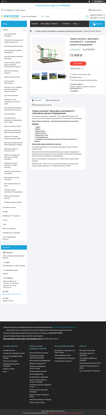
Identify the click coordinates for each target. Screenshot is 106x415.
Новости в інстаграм (10, 361)
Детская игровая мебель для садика (12, 172)
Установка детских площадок (65, 358)
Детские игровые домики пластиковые (13, 51)
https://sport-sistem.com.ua (12, 294)
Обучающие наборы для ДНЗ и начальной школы (12, 131)
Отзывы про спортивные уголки (14, 353)
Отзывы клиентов (9, 350)
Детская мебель (9, 114)
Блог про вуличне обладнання (90, 371)
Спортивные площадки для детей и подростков (13, 41)
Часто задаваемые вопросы (9, 238)
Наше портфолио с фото (63, 355)
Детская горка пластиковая (9, 82)
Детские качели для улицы (39, 353)
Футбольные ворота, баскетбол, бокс (11, 150)
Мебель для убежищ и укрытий (11, 197)
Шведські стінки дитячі (37, 363)
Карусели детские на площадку (40, 399)
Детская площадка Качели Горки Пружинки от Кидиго (13, 144)
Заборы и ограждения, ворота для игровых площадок (12, 157)
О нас (4, 224)
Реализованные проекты (63, 361)
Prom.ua (62, 411)
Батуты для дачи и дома (12, 126)
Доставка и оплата (9, 207)
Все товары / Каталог (49, 24)
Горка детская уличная (12, 77)
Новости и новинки (9, 228)
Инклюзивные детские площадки (11, 178)
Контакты (66, 24)
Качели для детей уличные (13, 46)
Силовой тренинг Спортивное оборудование (13, 191)
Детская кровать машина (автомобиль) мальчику (13, 109)
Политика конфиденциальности (73, 413)
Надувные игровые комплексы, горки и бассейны (10, 165)
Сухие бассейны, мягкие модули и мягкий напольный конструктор (12, 65)
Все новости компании (87, 350)
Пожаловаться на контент (55, 413)
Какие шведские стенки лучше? (90, 363)
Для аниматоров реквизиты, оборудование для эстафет (13, 120)
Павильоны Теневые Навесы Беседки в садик (12, 137)
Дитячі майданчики (36, 374)
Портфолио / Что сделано (11, 216)
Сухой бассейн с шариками (39, 377)
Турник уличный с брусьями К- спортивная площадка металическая (58, 31)
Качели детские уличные (38, 371)
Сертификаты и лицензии (11, 233)
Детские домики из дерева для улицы (13, 57)
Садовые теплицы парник (13, 202)
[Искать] (42, 16)
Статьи (5, 220)
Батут (5, 371)
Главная (35, 24)
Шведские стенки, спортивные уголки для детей (12, 101)
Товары (5, 30)
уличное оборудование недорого (63, 327)
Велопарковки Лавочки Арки (12, 185)
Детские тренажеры (11, 95)
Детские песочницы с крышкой (11, 72)
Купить (79, 63)
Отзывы (5, 211)
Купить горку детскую (37, 402)
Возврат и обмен (9, 369)
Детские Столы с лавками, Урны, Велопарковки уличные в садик (13, 89)
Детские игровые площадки (10, 35)
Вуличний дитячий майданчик (40, 360)
